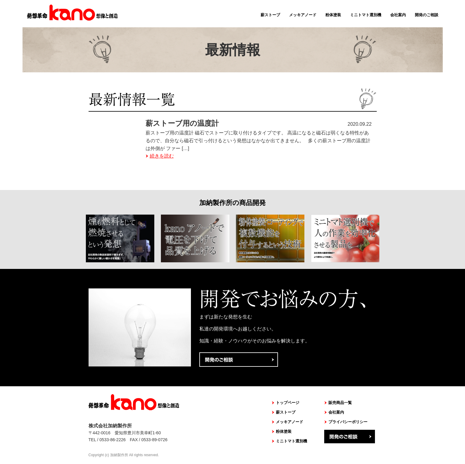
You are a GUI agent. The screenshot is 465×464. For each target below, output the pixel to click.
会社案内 (398, 15)
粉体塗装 (333, 15)
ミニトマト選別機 (365, 15)
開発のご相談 (426, 15)
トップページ (287, 402)
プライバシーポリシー (347, 422)
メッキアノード (302, 15)
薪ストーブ (270, 15)
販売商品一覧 (340, 402)
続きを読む (162, 155)
